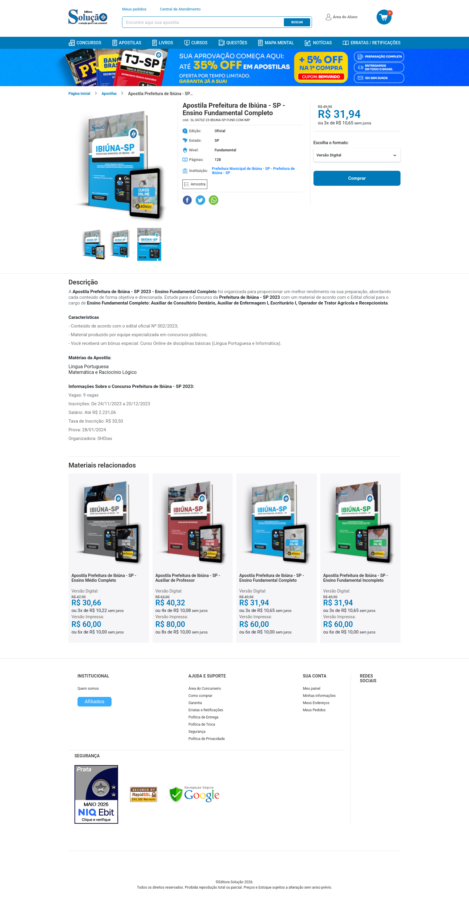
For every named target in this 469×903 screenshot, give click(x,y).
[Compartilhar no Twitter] (200, 200)
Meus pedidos (134, 9)
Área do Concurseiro (204, 688)
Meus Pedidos (314, 710)
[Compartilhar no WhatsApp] (213, 200)
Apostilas (126, 43)
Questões (233, 43)
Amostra (194, 184)
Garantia (195, 703)
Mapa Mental (276, 43)
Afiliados (94, 701)
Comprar (357, 178)
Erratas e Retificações (205, 710)
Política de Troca (201, 724)
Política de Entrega (203, 717)
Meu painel (312, 688)
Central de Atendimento (180, 9)
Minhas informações (319, 696)
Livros (162, 43)
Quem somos (88, 688)
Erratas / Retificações (372, 43)
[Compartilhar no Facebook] (187, 200)
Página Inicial (79, 94)
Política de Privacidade (206, 739)
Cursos (196, 42)
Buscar (297, 22)
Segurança (196, 732)
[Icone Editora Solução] (88, 17)
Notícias (318, 43)
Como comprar (200, 696)
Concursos (84, 43)
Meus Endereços (316, 703)
